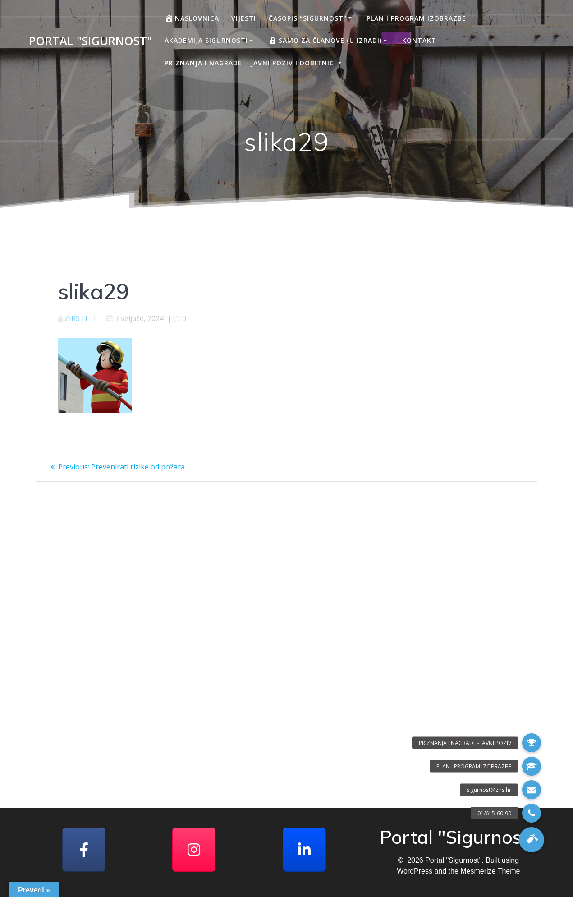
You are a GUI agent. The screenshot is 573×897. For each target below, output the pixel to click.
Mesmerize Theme (490, 871)
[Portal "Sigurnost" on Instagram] (193, 850)
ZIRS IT (76, 318)
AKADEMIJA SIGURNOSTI (206, 40)
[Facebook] (83, 850)
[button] (531, 839)
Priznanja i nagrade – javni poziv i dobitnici (250, 63)
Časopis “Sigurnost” (308, 18)
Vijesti (243, 18)
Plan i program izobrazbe (416, 18)
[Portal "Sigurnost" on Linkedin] (304, 850)
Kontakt (419, 40)
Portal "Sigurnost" (90, 41)
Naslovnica (192, 18)
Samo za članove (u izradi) (325, 40)
